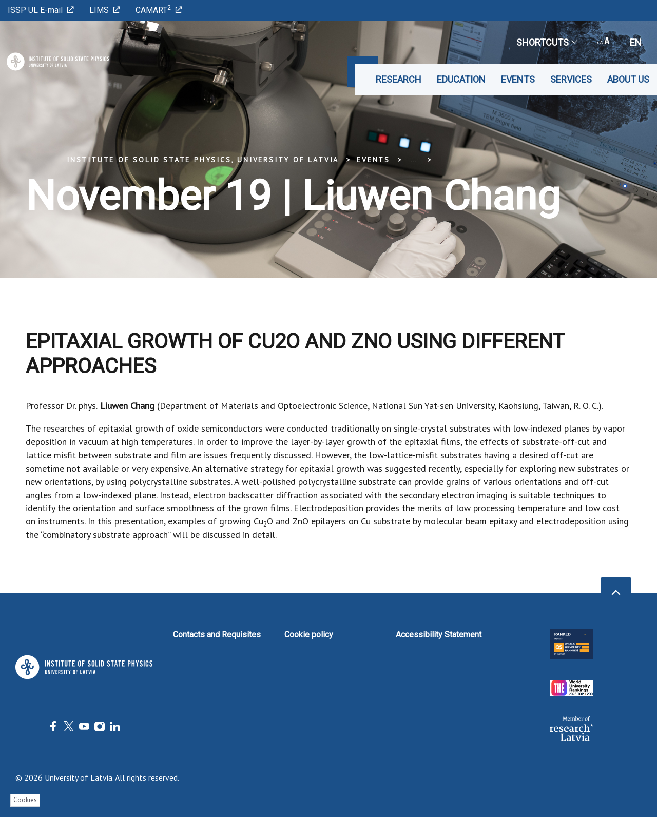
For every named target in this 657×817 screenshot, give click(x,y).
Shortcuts (546, 42)
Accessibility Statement (438, 634)
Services (571, 79)
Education (461, 79)
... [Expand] (414, 159)
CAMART (159, 9)
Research (398, 79)
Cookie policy (308, 634)
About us (628, 79)
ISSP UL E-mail (41, 10)
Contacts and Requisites (217, 634)
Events (518, 79)
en (636, 42)
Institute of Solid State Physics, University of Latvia (203, 159)
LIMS (104, 10)
